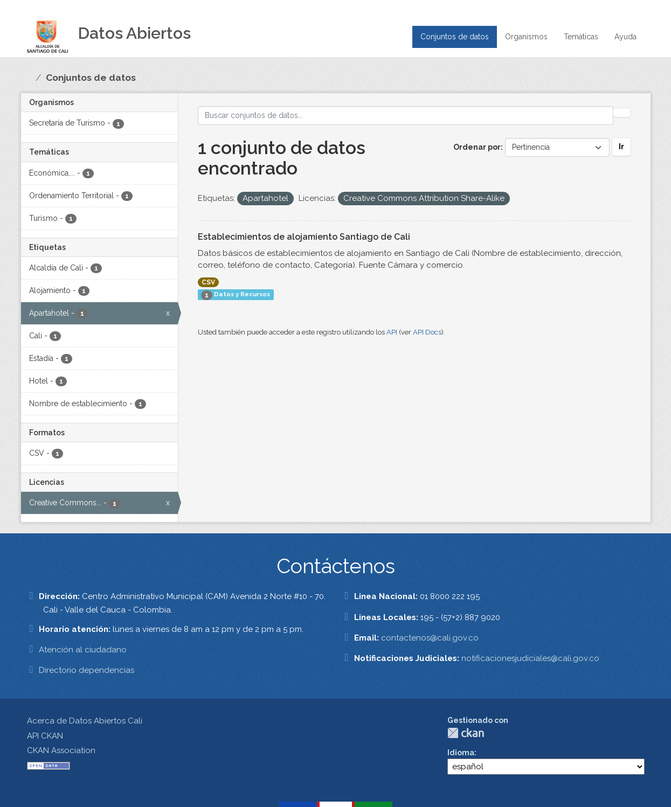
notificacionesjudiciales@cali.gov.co (530, 658)
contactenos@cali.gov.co (430, 638)
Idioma (460, 752)
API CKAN (45, 736)
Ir (621, 146)
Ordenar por (477, 147)
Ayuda (625, 36)
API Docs (427, 332)
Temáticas (581, 36)
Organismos (526, 36)
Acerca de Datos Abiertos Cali (84, 721)
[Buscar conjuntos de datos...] (405, 115)
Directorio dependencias (86, 670)
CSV (208, 282)
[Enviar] (622, 112)
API (391, 332)
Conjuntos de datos (454, 36)
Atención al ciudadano (83, 650)
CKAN (465, 733)
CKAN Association (61, 750)
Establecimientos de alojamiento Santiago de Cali (304, 237)
